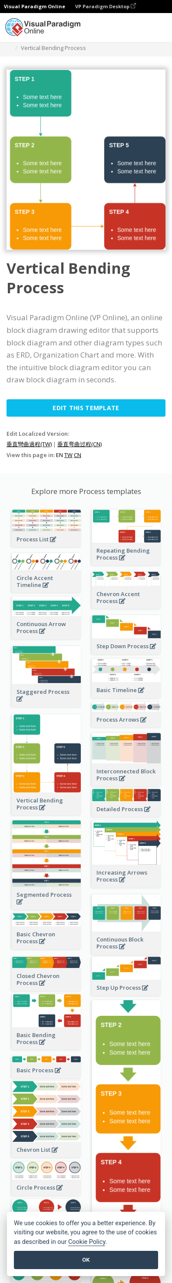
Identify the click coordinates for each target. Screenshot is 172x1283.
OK (85, 1259)
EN (59, 455)
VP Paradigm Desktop (105, 6)
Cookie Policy (87, 1242)
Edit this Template (86, 408)
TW (68, 455)
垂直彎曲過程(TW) (29, 444)
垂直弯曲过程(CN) (79, 444)
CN (77, 455)
